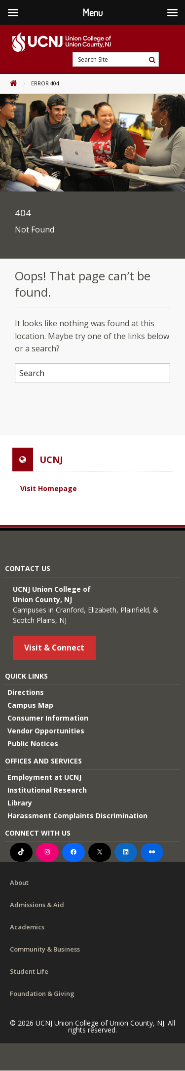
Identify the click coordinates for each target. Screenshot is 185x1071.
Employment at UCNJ (44, 777)
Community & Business (45, 949)
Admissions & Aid (37, 904)
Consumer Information (47, 718)
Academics (27, 926)
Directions (25, 692)
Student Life (29, 971)
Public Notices (32, 743)
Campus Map (30, 705)
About (19, 882)
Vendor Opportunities (45, 730)
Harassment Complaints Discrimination (77, 815)
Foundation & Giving (42, 993)
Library (19, 802)
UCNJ (51, 459)
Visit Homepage (48, 488)
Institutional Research (47, 790)
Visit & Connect (54, 647)
